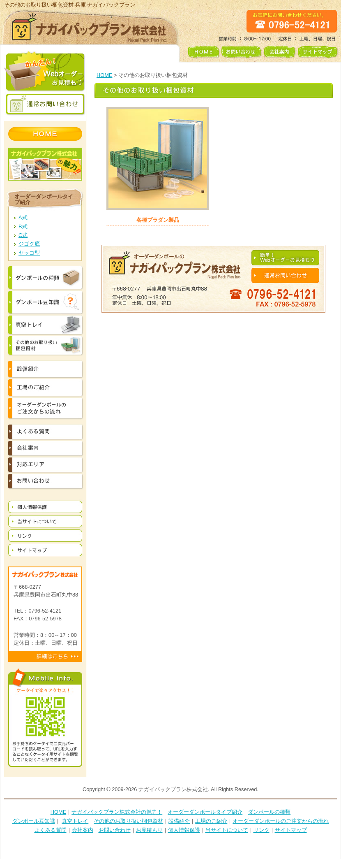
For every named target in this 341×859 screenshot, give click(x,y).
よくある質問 (45, 432)
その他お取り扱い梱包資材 (45, 345)
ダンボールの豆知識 (45, 302)
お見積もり (149, 830)
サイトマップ (319, 53)
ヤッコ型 (29, 253)
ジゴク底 (29, 244)
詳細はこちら (45, 656)
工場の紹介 (45, 387)
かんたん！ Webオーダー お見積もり (45, 71)
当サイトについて (45, 521)
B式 (23, 226)
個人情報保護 (45, 506)
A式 (23, 217)
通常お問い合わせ (45, 104)
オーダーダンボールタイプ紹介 (43, 199)
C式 (23, 235)
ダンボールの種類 (45, 277)
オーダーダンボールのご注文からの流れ (45, 408)
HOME (201, 53)
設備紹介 (45, 369)
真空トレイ (45, 325)
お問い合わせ (241, 53)
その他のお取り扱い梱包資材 (128, 821)
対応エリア (45, 465)
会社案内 (279, 53)
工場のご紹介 (211, 821)
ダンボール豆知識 (33, 821)
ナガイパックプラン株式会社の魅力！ (116, 812)
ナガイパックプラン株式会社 (89, 26)
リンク (45, 535)
